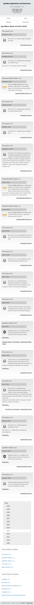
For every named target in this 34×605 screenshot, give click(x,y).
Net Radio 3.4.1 (6, 592)
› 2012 (8, 534)
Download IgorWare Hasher (24, 466)
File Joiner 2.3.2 (7, 101)
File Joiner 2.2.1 (7, 352)
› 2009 (8, 543)
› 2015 (8, 524)
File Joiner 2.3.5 (7, 31)
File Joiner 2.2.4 (7, 251)
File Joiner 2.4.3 (6, 564)
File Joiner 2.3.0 (7, 145)
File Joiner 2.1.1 (7, 474)
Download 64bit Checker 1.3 (24, 219)
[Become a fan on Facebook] (17, 10)
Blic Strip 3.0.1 (6, 582)
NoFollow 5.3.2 (6, 589)
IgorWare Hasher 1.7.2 (8, 561)
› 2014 (8, 527)
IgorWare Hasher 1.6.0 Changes (11, 342)
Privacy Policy (29, 603)
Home (8, 18)
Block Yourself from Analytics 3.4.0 (11, 585)
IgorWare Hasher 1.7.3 (8, 557)
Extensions (25, 22)
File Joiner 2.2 (7, 381)
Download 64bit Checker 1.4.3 (23, 93)
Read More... (5, 337)
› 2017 (8, 518)
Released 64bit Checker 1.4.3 (11, 78)
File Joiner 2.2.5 (7, 227)
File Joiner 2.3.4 (7, 53)
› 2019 (8, 512)
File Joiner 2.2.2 (7, 299)
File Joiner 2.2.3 (7, 273)
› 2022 (8, 506)
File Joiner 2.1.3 (7, 417)
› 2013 (8, 531)
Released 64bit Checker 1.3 (11, 206)
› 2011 (8, 537)
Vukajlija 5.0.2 (6, 579)
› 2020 (8, 509)
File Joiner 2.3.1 (7, 123)
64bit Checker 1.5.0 (7, 567)
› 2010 (8, 540)
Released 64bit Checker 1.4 (11, 179)
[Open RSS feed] (20, 10)
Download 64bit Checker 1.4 (24, 198)
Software (8, 22)
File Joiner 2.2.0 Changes (12, 409)
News (6, 503)
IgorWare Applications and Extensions (17, 3)
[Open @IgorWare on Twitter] (13, 10)
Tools (25, 18)
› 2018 (8, 515)
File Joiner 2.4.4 (6, 554)
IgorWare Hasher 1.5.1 (9, 447)
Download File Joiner (26, 45)
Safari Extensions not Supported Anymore (13, 595)
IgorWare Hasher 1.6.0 (9, 323)
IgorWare (23, 603)
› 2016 (8, 521)
